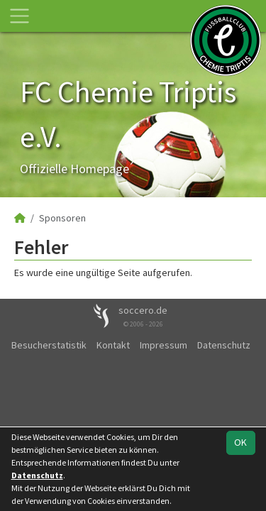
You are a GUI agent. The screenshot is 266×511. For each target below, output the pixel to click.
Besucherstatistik (49, 345)
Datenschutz (223, 345)
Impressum (163, 345)
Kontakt (113, 345)
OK (240, 442)
